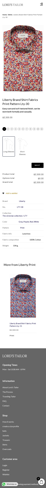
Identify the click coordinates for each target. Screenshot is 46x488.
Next (37, 165)
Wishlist (5, 474)
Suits (4, 431)
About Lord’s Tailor (10, 387)
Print (15, 336)
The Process (7, 392)
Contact (5, 405)
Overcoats (6, 449)
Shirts (10, 15)
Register (6, 470)
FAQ (4, 401)
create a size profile (10, 426)
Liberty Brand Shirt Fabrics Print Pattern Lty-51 (26, 324)
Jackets (5, 435)
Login (4, 465)
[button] (41, 4)
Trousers (6, 440)
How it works (8, 422)
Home (4, 15)
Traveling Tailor (9, 396)
